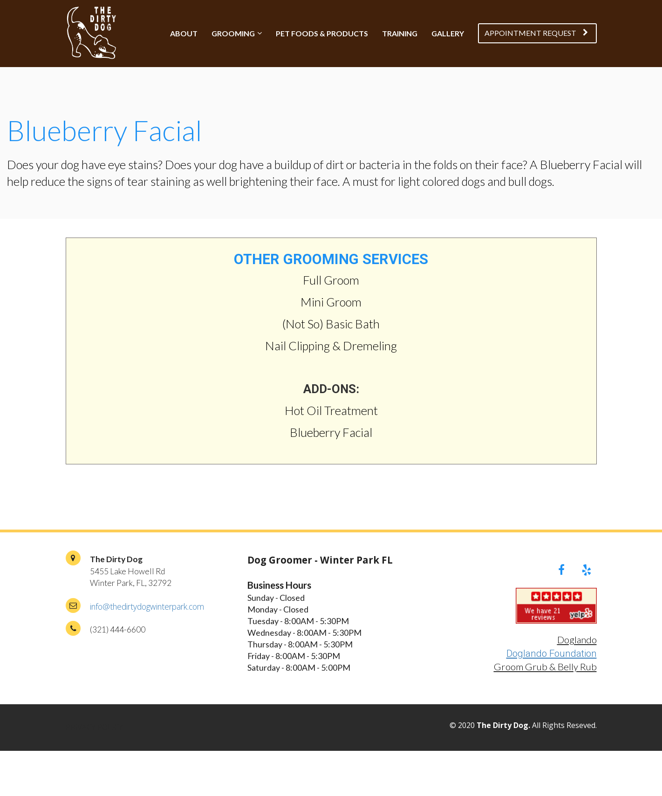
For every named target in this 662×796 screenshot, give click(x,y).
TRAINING (399, 33)
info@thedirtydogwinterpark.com (147, 606)
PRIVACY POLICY (94, 727)
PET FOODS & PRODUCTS (322, 33)
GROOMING (233, 33)
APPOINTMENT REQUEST (536, 32)
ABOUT (184, 33)
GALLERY (447, 33)
